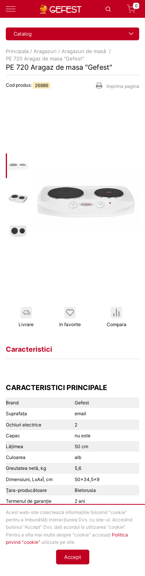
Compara (116, 317)
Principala (17, 51)
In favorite (70, 317)
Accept (72, 557)
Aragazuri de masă (84, 51)
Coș (133, 9)
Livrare (26, 317)
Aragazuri (45, 51)
